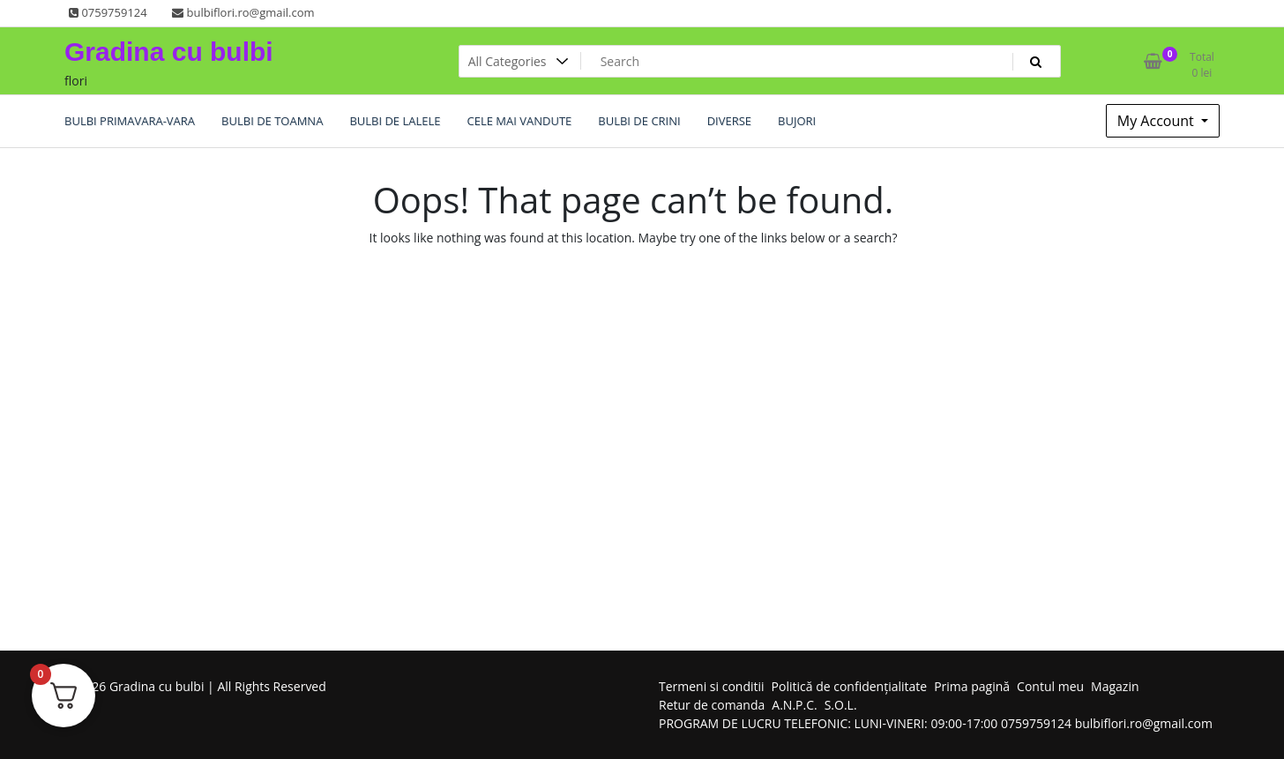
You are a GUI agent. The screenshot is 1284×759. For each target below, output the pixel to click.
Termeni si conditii (712, 686)
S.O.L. (841, 704)
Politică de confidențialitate (850, 686)
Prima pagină (972, 686)
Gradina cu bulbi (168, 51)
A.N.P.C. (794, 704)
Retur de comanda (712, 704)
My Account (1157, 120)
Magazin (1114, 686)
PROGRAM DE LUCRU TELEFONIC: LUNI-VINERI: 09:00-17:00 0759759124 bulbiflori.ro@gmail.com (936, 723)
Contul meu (1050, 686)
